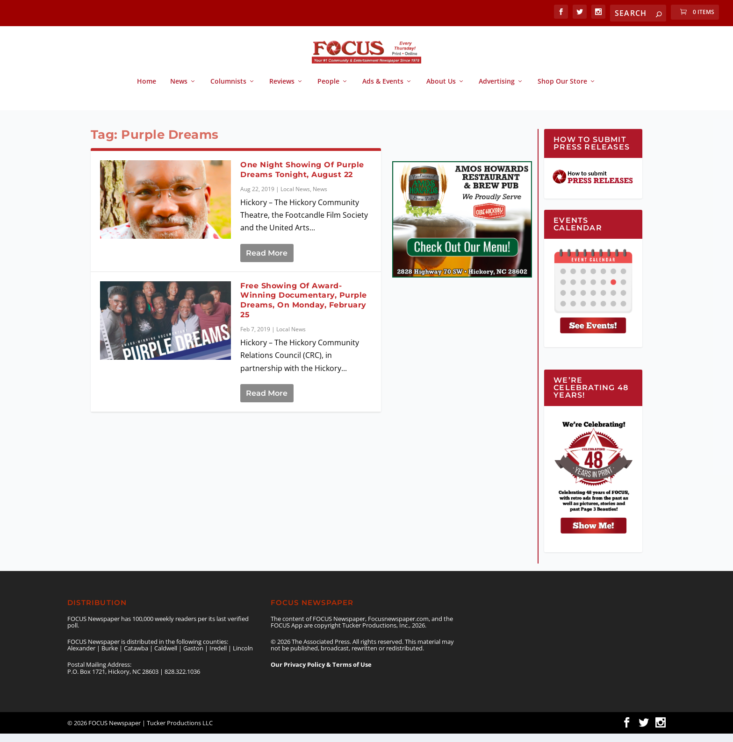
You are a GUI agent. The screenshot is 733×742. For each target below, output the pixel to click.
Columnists (228, 90)
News (178, 90)
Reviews (282, 90)
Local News (295, 197)
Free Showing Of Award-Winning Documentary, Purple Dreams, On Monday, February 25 (303, 309)
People (328, 90)
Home (146, 90)
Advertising (497, 90)
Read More (266, 261)
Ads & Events (382, 90)
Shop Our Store (562, 90)
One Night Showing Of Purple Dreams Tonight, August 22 (302, 178)
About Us (441, 90)
